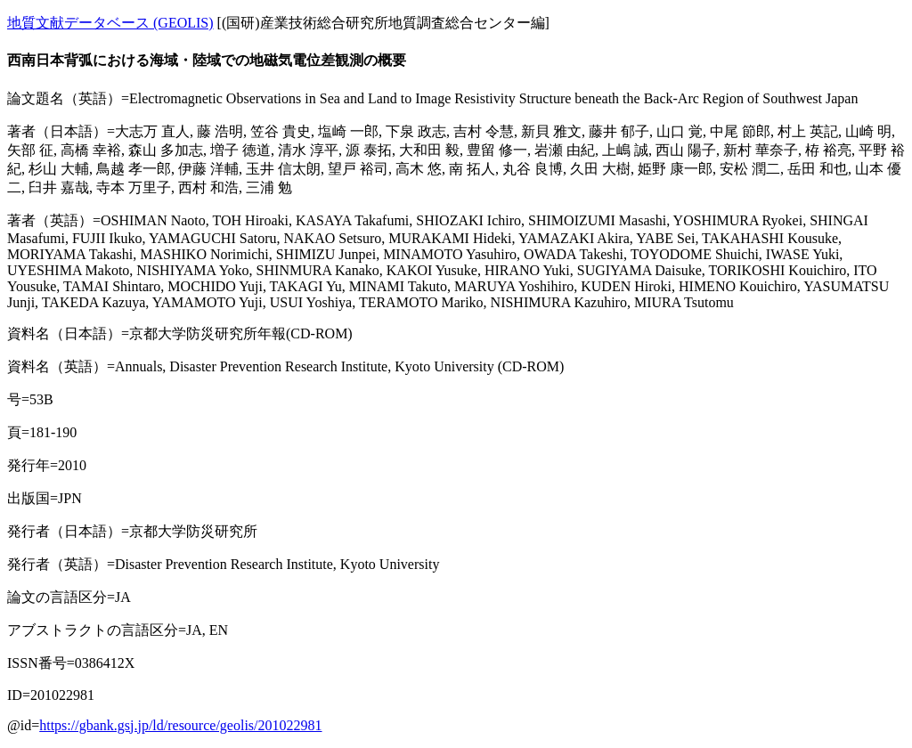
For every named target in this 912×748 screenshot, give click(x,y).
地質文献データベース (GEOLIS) (110, 22)
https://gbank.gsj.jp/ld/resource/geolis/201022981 (180, 725)
